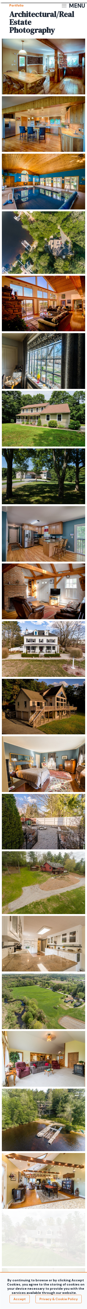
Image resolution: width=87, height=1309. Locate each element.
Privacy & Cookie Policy (58, 1299)
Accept (19, 1299)
